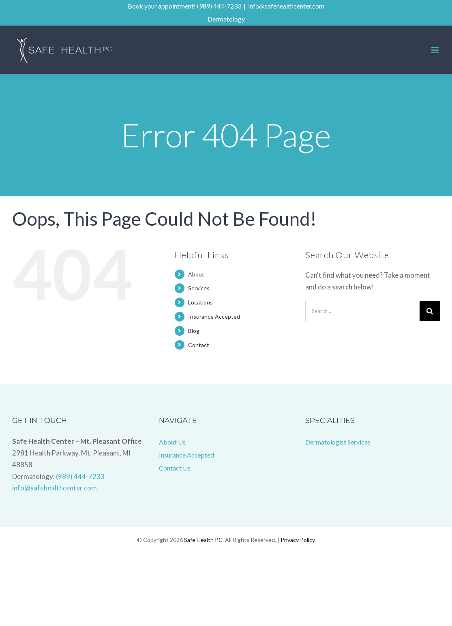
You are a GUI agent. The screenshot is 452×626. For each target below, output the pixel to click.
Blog (193, 330)
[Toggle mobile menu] (435, 50)
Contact (198, 344)
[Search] (430, 311)
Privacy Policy (298, 539)
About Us (172, 442)
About (196, 274)
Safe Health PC (203, 539)
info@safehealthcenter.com (286, 6)
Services (199, 288)
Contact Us (175, 468)
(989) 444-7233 (80, 476)
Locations (200, 302)
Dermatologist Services (338, 442)
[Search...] (362, 311)
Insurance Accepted (214, 316)
